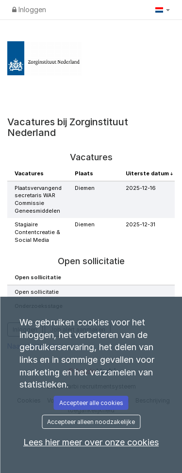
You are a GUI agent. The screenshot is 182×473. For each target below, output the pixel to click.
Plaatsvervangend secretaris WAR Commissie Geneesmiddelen (38, 199)
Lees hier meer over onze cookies (91, 442)
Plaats (84, 173)
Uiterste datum (148, 173)
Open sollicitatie (37, 291)
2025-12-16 (141, 188)
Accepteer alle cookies (91, 402)
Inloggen (29, 9)
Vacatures (29, 173)
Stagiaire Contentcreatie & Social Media (37, 232)
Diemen (85, 188)
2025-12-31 (140, 224)
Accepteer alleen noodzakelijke (91, 421)
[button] (162, 9)
